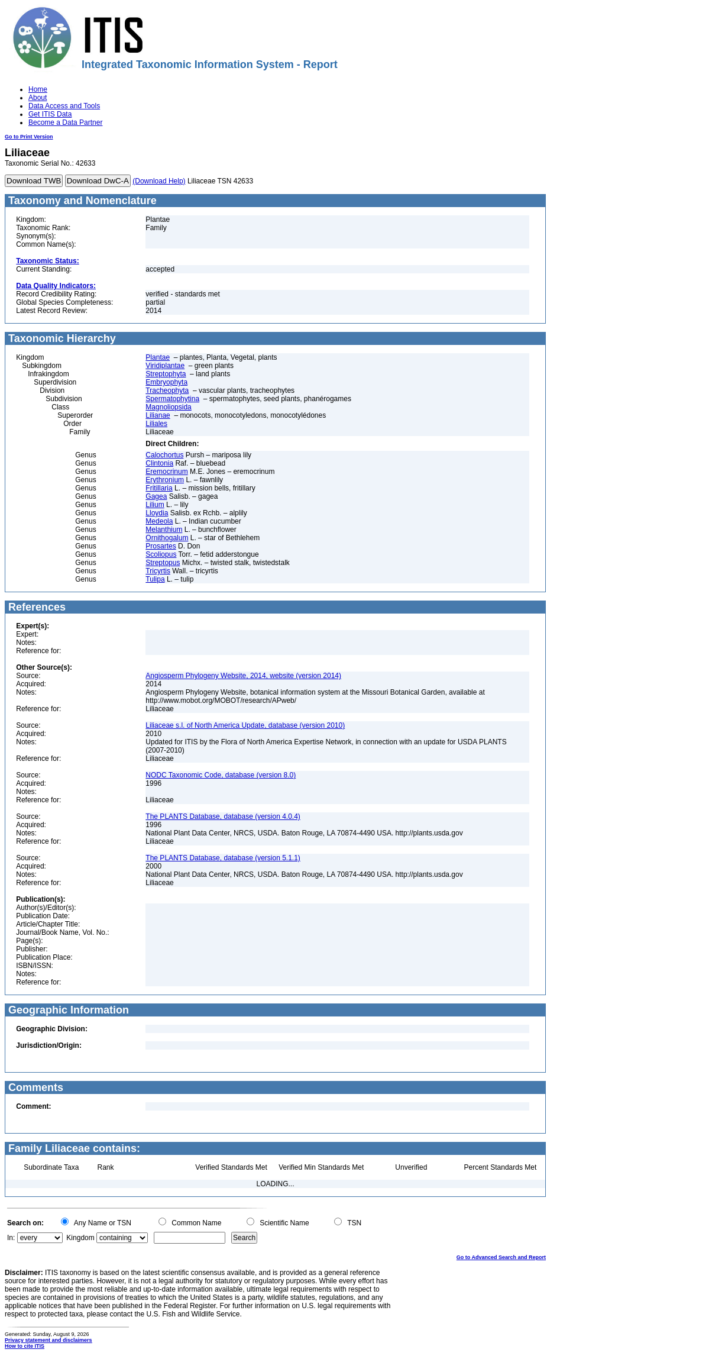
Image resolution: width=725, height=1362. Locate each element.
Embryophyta (166, 382)
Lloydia (156, 513)
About (37, 97)
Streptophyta (165, 374)
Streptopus (162, 563)
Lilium (154, 505)
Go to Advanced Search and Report (501, 1257)
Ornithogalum (166, 538)
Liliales (156, 423)
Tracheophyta (167, 390)
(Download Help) (158, 181)
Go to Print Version (29, 137)
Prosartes (160, 546)
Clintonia (159, 463)
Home (37, 89)
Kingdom (80, 1238)
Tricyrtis (157, 571)
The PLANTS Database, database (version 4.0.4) (222, 816)
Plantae (157, 357)
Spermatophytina (172, 399)
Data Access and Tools (64, 106)
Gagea (156, 496)
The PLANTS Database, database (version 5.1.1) (222, 858)
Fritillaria (158, 488)
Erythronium (164, 480)
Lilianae (157, 415)
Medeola (159, 521)
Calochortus (164, 455)
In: (11, 1238)
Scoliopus (160, 554)
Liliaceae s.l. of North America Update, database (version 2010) (245, 725)
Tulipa (154, 579)
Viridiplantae (165, 366)
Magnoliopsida (168, 407)
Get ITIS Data (50, 114)
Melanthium (163, 529)
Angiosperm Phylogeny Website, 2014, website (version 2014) (243, 676)
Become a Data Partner (65, 122)
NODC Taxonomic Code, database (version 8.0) (220, 775)
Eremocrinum (166, 471)
